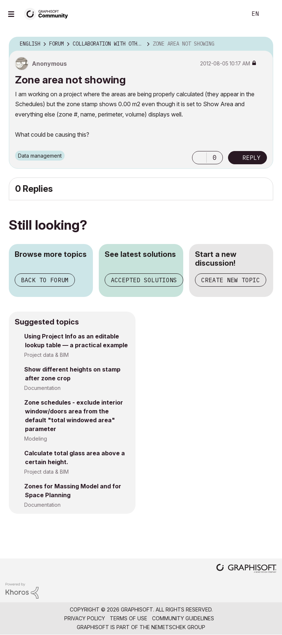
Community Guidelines (183, 618)
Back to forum (45, 280)
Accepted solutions (144, 280)
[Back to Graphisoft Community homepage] (48, 13)
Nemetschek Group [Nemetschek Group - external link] (178, 627)
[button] (199, 157)
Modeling (35, 438)
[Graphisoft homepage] (246, 569)
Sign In (270, 14)
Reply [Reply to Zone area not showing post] (251, 157)
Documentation (42, 388)
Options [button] (263, 44)
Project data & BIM (46, 355)
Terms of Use (128, 618)
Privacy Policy (84, 618)
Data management (40, 156)
